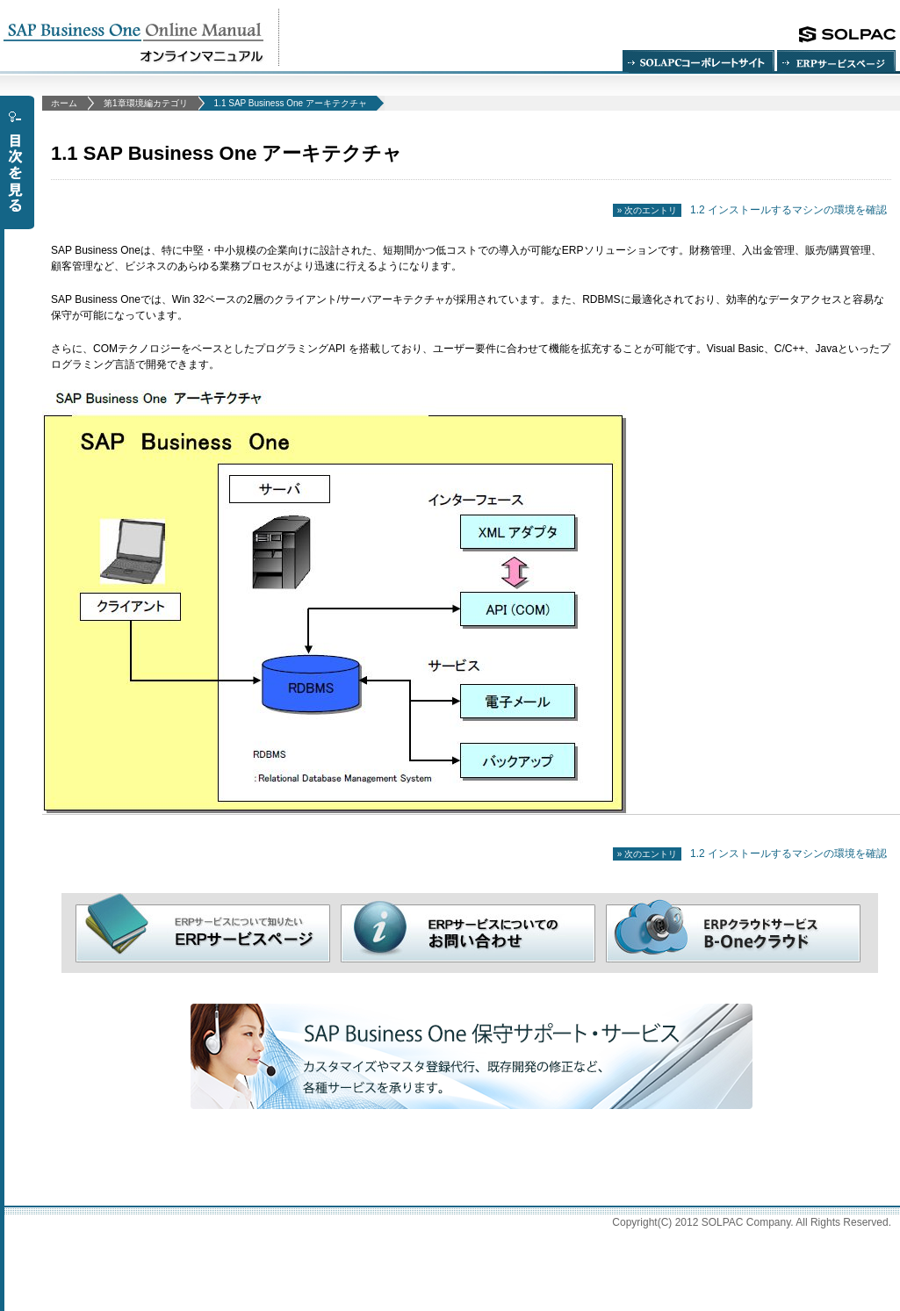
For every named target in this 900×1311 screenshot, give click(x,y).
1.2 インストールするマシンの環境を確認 (750, 210)
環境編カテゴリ (146, 103)
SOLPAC (847, 35)
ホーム (64, 103)
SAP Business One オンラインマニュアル (139, 37)
